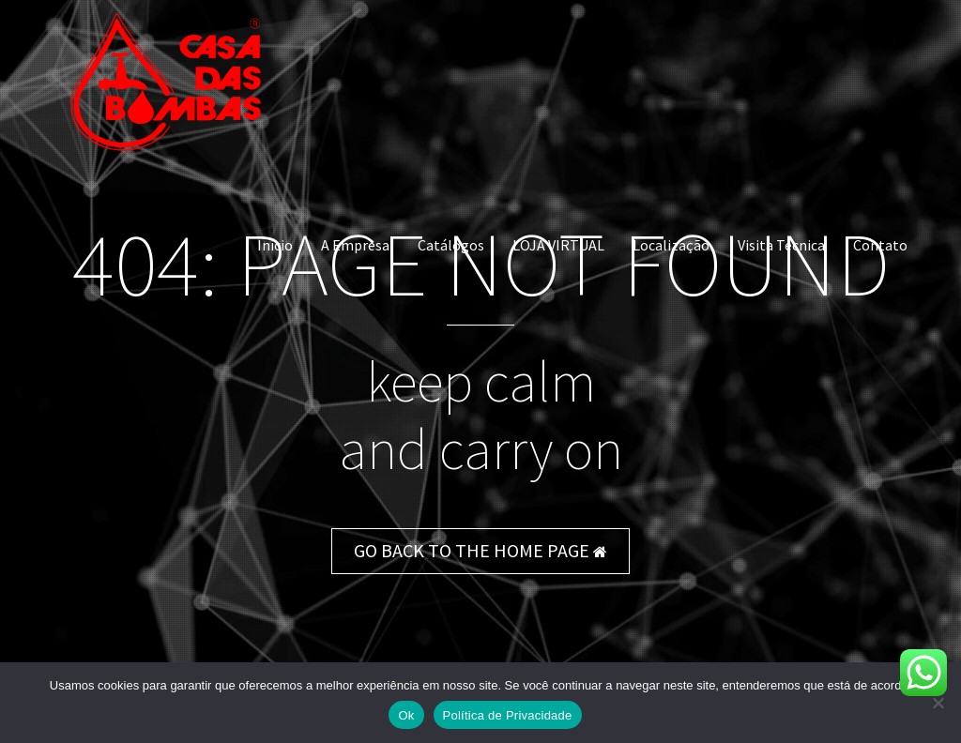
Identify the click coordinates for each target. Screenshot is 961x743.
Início (275, 244)
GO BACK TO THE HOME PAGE (480, 550)
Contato (880, 244)
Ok (406, 715)
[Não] (937, 702)
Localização (671, 244)
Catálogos (451, 244)
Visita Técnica (781, 244)
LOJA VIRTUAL (558, 244)
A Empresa (355, 244)
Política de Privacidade (507, 715)
